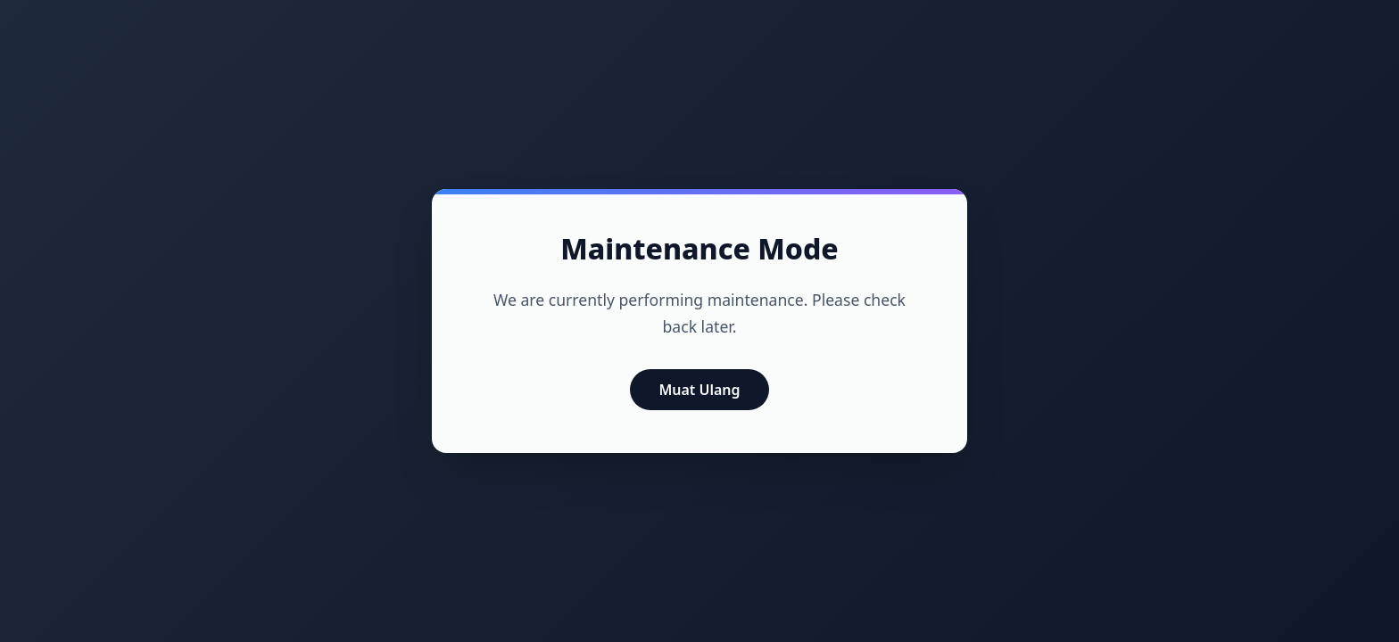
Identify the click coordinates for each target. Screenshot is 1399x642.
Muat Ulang (699, 389)
